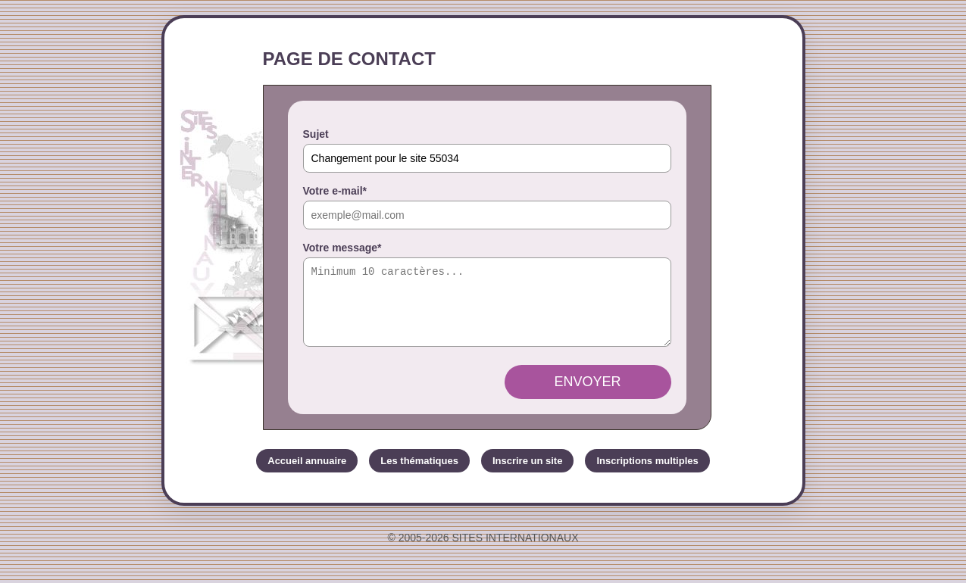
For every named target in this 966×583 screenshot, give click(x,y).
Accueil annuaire (306, 474)
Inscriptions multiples (647, 474)
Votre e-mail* (335, 191)
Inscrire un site (527, 474)
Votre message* (342, 248)
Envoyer (587, 395)
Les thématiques (419, 474)
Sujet (316, 134)
